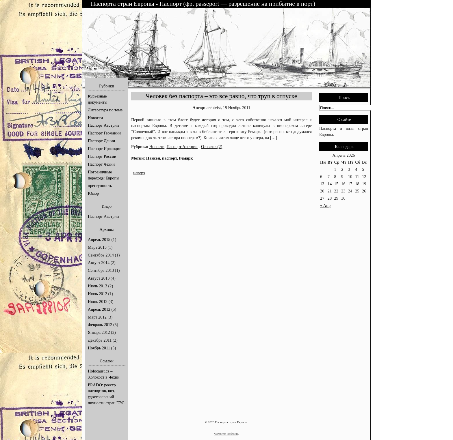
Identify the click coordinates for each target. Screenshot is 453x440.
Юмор (93, 193)
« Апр (325, 205)
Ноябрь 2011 (99, 348)
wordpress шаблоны (226, 433)
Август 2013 (98, 278)
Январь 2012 (99, 332)
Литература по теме (105, 110)
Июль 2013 (97, 286)
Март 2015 (97, 247)
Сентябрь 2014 (101, 255)
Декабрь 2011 (100, 340)
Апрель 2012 (99, 309)
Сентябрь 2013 (101, 270)
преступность (100, 185)
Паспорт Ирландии (104, 148)
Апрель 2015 (99, 239)
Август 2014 (98, 262)
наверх (139, 173)
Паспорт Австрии (103, 125)
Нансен (153, 158)
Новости (95, 117)
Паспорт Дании (101, 140)
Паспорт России (102, 156)
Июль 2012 (97, 293)
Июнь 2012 (97, 301)
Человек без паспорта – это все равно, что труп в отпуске (221, 96)
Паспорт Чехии (101, 164)
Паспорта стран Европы (123, 3)
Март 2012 (97, 317)
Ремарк (186, 158)
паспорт (169, 158)
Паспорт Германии (104, 133)
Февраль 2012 (100, 324)
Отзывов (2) (211, 146)
